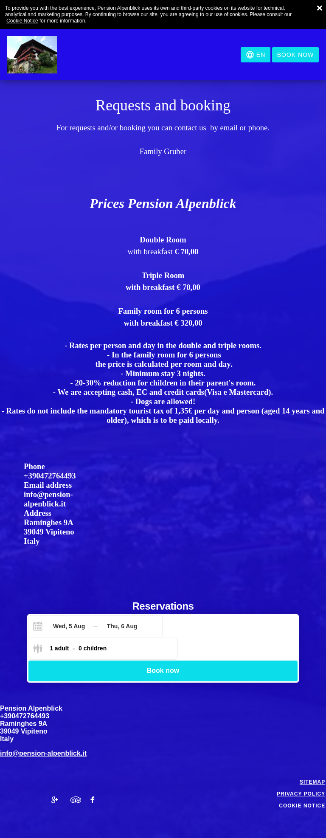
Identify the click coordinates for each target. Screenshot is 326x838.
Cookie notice (303, 784)
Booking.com (93, 830)
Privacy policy (302, 772)
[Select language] (255, 54)
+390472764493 (50, 475)
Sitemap (313, 760)
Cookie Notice (22, 21)
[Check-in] (62, 626)
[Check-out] (122, 626)
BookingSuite (193, 825)
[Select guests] (205, 626)
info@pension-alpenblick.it (48, 499)
